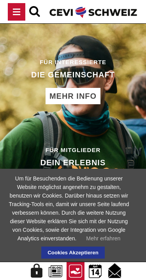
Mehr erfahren (103, 238)
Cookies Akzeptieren (73, 253)
